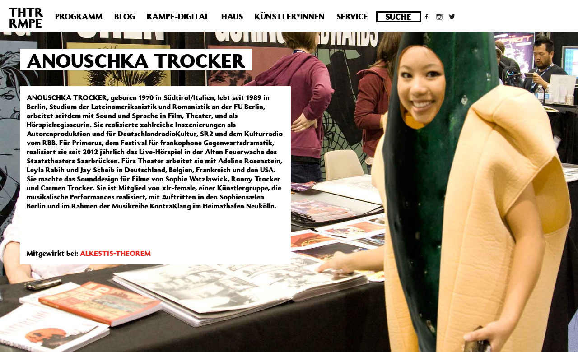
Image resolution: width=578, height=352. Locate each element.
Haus (232, 16)
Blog (124, 16)
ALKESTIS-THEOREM (115, 253)
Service (352, 16)
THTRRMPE (26, 17)
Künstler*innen (290, 16)
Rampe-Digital (178, 16)
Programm (79, 16)
